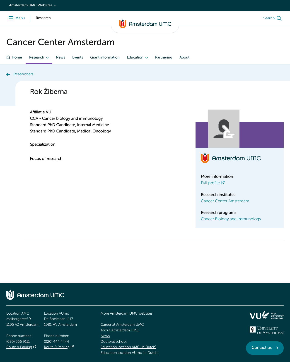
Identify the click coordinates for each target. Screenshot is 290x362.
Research (36, 57)
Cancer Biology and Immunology (231, 219)
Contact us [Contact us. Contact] (262, 348)
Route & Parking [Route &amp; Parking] (19, 347)
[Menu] (15, 18)
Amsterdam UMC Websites (30, 5)
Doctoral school (114, 342)
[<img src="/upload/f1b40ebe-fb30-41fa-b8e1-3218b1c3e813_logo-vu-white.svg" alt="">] (267, 315)
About (184, 57)
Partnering (163, 57)
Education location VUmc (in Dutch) (129, 353)
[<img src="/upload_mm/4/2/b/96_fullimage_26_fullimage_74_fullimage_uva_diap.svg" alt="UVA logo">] (267, 330)
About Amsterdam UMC (120, 330)
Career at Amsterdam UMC (122, 325)
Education (135, 57)
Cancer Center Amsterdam (225, 201)
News (60, 57)
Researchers (23, 74)
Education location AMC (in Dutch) (128, 347)
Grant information (105, 57)
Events (77, 57)
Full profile (210, 183)
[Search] (273, 18)
